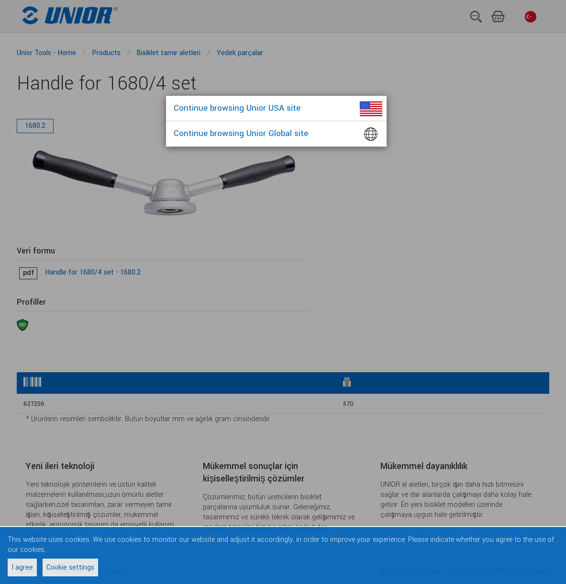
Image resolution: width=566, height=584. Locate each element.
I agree (22, 567)
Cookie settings (70, 567)
